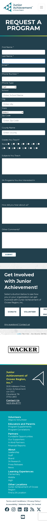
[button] (7, 509)
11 (29, 148)
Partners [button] (13, 434)
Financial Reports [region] (16, 445)
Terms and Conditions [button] (16, 501)
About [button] (11, 450)
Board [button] (11, 458)
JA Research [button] (14, 461)
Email (5, 65)
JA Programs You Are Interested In (18, 180)
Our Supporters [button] (16, 439)
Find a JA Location (17, 492)
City (3, 99)
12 (34, 148)
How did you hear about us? (15, 205)
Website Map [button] (24, 504)
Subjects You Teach (11, 155)
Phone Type (8, 83)
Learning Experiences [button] (20, 471)
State (4, 108)
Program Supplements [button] (19, 426)
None (4, 144)
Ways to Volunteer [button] (17, 420)
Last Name (8, 56)
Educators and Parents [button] (21, 424)
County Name (8, 128)
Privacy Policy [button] (34, 501)
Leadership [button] (13, 452)
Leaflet (19, 334)
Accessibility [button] (11, 504)
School (5, 90)
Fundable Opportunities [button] (20, 436)
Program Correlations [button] (19, 429)
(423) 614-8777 (13, 403)
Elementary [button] (14, 474)
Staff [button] (10, 455)
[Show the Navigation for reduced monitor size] (41, 7)
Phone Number (10, 74)
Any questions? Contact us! (17, 324)
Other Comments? (11, 229)
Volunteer (30, 312)
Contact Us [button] (12, 400)
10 (23, 148)
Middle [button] (11, 477)
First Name (8, 47)
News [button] (11, 467)
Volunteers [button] (14, 417)
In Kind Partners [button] (16, 442)
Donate (12, 312)
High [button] (10, 480)
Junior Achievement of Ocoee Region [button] (23, 488)
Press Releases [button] (15, 464)
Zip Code (6, 115)
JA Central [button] (36, 504)
